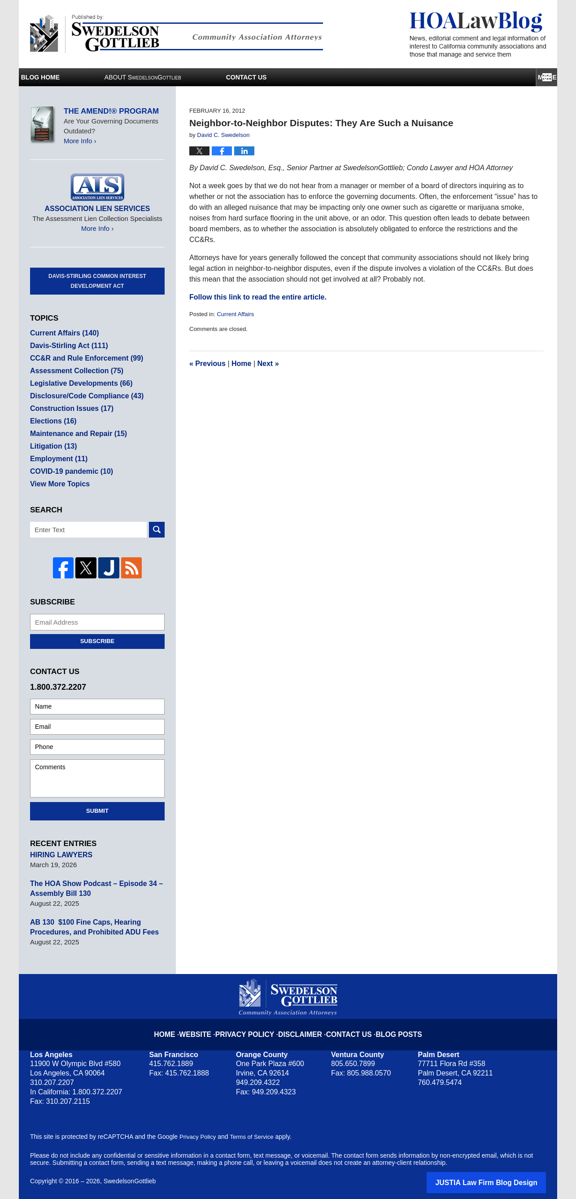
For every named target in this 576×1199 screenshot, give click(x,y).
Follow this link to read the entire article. (258, 297)
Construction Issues (69, 408)
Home (241, 363)
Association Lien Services (97, 208)
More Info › (80, 141)
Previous (207, 363)
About (223, 77)
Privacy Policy (253, 1026)
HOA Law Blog (478, 34)
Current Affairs (235, 314)
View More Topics (58, 484)
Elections (52, 421)
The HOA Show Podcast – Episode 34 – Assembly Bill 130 (92, 887)
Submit (97, 809)
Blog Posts (390, 1026)
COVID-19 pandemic (69, 471)
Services (363, 77)
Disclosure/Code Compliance (83, 396)
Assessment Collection (74, 371)
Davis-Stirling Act (67, 345)
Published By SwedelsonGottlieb (176, 34)
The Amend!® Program (111, 111)
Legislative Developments (78, 383)
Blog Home (80, 77)
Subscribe (97, 639)
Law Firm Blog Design (503, 1180)
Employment (57, 459)
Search (157, 530)
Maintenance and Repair (75, 433)
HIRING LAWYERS (59, 853)
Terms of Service (255, 1135)
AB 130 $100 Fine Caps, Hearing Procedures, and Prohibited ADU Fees (90, 926)
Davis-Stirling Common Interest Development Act (97, 281)
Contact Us (483, 77)
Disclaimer (301, 1026)
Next (268, 363)
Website (208, 1026)
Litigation (52, 446)
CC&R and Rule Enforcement (83, 358)
